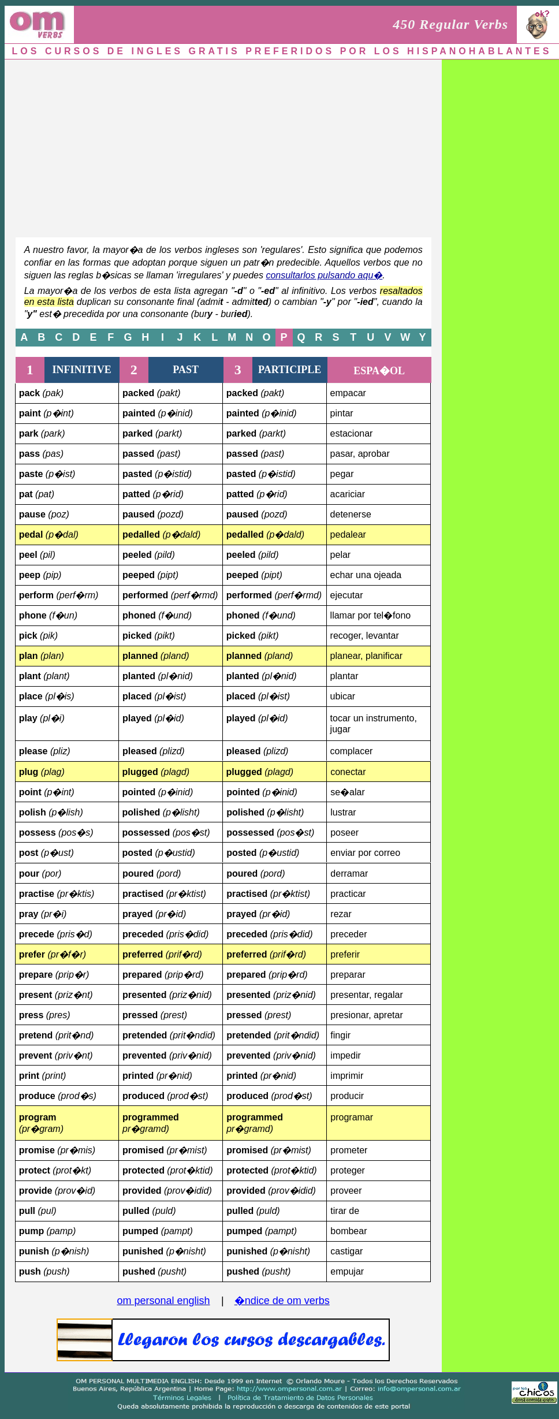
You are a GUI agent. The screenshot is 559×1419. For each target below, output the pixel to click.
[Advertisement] (211, 145)
